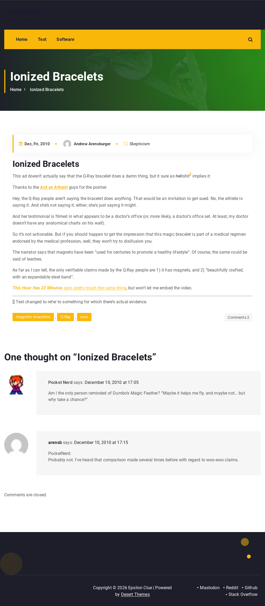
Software (65, 39)
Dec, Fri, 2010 (34, 143)
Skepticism (140, 143)
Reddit (232, 587)
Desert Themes (135, 594)
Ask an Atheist (54, 187)
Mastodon (209, 587)
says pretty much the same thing (95, 287)
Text (42, 39)
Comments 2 (238, 317)
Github (251, 587)
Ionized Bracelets (47, 89)
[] (190, 174)
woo (84, 316)
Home (22, 39)
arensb (55, 442)
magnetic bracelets (33, 316)
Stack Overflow (243, 594)
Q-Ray (65, 316)
